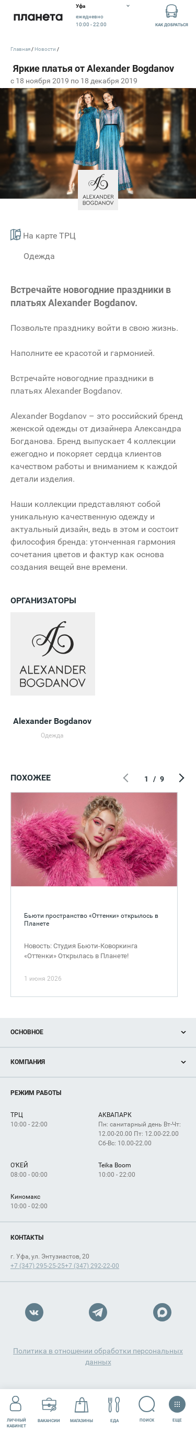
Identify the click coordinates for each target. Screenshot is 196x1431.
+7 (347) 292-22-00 (92, 1266)
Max (162, 1312)
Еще (177, 1406)
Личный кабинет (16, 1409)
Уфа (80, 6)
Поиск (147, 1409)
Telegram (98, 1312)
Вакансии (49, 1409)
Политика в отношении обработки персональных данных (98, 1356)
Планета (38, 17)
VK (34, 1312)
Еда (114, 1409)
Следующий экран (180, 779)
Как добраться (171, 15)
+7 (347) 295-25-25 (37, 1266)
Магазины (81, 1409)
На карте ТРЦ (43, 235)
